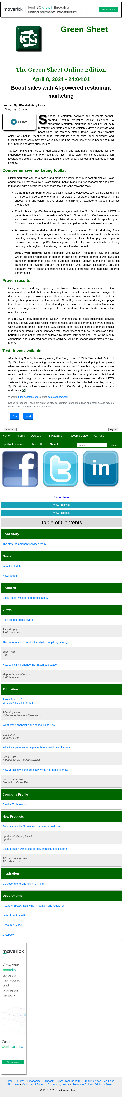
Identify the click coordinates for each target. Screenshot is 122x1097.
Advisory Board (103, 1084)
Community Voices (59, 1084)
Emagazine (34, 1081)
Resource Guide (78, 435)
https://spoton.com (28, 397)
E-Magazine (55, 435)
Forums (20, 435)
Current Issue (61, 497)
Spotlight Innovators (14, 444)
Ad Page (99, 435)
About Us (54, 444)
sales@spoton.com (58, 397)
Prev (14, 416)
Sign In (113, 429)
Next (28, 416)
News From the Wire (68, 1081)
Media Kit (37, 444)
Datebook (36, 435)
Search (113, 445)
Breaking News (92, 1081)
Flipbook (49, 1081)
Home (6, 435)
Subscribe (10, 429)
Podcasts (13, 1084)
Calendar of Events (33, 1084)
